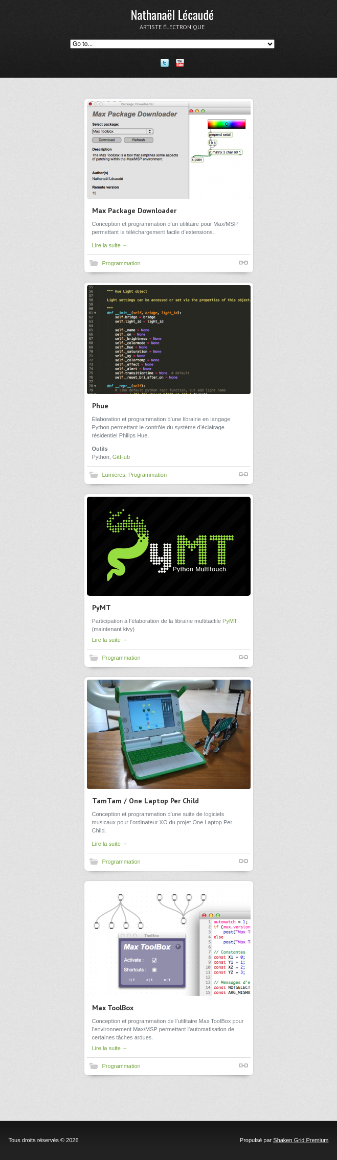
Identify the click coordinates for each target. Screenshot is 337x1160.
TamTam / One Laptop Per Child (145, 800)
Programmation (121, 263)
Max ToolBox (112, 1007)
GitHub (121, 457)
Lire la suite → (110, 245)
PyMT (101, 607)
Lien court (243, 263)
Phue (100, 405)
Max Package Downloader (134, 210)
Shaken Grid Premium (300, 1140)
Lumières (113, 475)
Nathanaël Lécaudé (172, 14)
